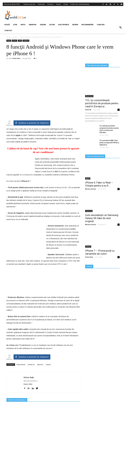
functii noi (31, 364)
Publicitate (41, 4)
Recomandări (87, 24)
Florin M (88, 110)
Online (43, 24)
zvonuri (48, 364)
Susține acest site (29, 4)
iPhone (88, 246)
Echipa (65, 4)
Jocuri (52, 24)
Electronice (63, 24)
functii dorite (21, 364)
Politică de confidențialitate (79, 4)
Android (32, 24)
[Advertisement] (77, 15)
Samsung (89, 211)
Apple (88, 178)
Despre (58, 4)
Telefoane (26, 40)
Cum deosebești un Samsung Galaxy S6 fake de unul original (101, 218)
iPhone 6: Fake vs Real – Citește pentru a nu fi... (99, 184)
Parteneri (50, 4)
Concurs (101, 24)
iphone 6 (40, 364)
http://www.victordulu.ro (31, 381)
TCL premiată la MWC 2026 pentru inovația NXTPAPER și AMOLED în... (109, 143)
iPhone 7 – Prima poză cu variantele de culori (100, 252)
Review (75, 24)
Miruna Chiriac (90, 189)
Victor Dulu (29, 377)
